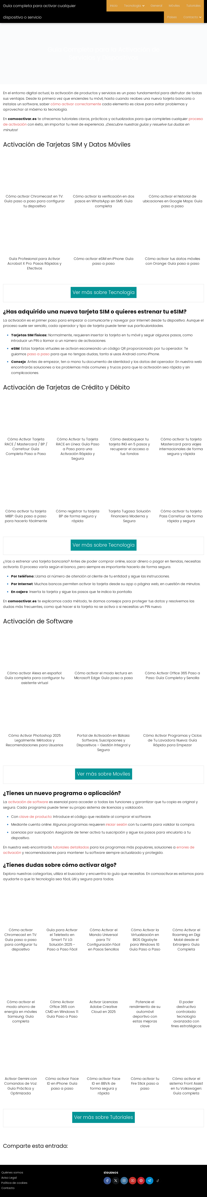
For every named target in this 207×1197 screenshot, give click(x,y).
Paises (173, 17)
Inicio (117, 5)
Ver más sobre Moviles (103, 774)
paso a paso (38, 354)
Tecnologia (134, 5)
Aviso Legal (9, 1178)
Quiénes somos (12, 1172)
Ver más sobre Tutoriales (103, 1117)
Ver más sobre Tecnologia (104, 292)
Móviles (175, 5)
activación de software (28, 801)
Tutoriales (194, 5)
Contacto (190, 17)
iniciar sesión (116, 824)
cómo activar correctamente (76, 104)
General (158, 5)
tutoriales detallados (71, 847)
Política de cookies (14, 1183)
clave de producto (35, 816)
